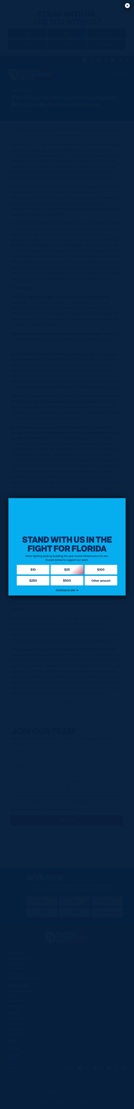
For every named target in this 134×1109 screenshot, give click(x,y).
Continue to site (67, 590)
